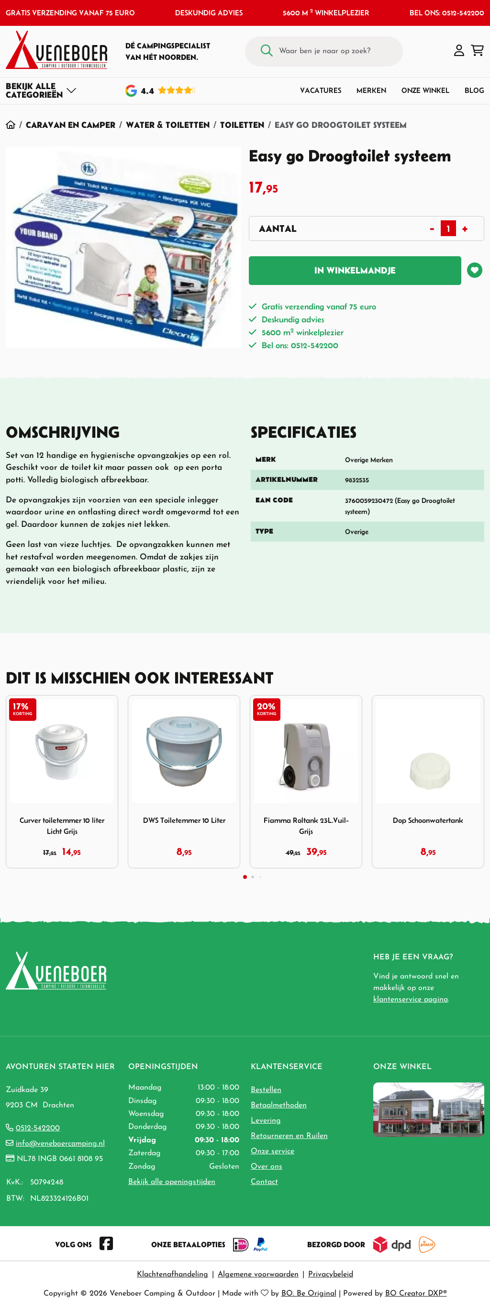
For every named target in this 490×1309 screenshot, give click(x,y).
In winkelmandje (355, 270)
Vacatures (320, 90)
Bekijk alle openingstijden (171, 1182)
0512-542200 (38, 1128)
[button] (459, 51)
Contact (264, 1182)
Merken (371, 90)
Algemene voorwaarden (258, 1274)
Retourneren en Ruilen (289, 1136)
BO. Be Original (308, 1294)
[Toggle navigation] (41, 90)
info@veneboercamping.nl (60, 1144)
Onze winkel (425, 90)
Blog (474, 90)
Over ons (266, 1167)
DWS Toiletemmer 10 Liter (184, 820)
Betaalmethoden (279, 1105)
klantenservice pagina (410, 999)
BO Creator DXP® (416, 1294)
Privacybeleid (330, 1274)
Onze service (272, 1151)
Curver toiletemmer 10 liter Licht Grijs (62, 825)
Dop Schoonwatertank (428, 820)
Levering (266, 1121)
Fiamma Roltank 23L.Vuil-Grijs (306, 825)
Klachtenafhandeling (172, 1274)
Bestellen (266, 1090)
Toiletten (242, 125)
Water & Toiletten (168, 125)
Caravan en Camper (70, 125)
